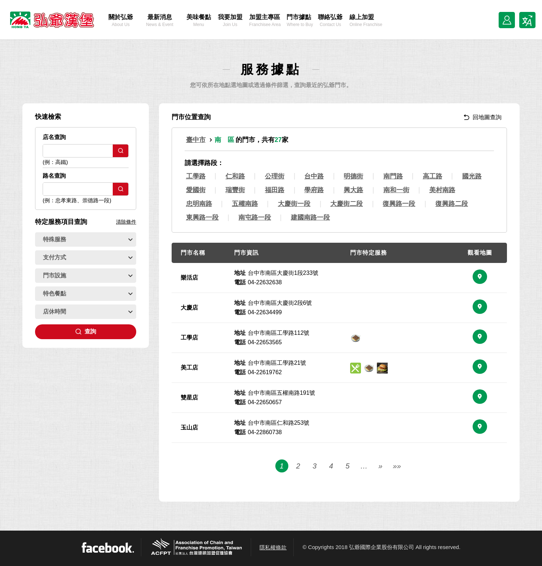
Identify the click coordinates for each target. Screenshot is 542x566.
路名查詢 (54, 176)
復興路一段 (399, 203)
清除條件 (126, 221)
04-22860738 (265, 432)
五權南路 (245, 203)
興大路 (353, 190)
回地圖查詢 (483, 117)
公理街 (274, 176)
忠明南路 (199, 203)
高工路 (432, 176)
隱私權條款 (273, 547)
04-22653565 (265, 342)
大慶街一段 (294, 203)
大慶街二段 (346, 203)
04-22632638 (265, 282)
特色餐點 (88, 293)
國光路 (472, 176)
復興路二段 (451, 203)
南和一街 (396, 190)
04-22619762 (265, 372)
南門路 (393, 176)
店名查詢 (54, 137)
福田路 (274, 190)
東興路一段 (202, 217)
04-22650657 (265, 402)
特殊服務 (88, 239)
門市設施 (88, 275)
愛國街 (196, 190)
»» (397, 483)
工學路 (196, 176)
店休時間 (88, 311)
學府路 (314, 190)
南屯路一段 (254, 217)
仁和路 (235, 176)
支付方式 (88, 257)
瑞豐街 (235, 190)
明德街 (353, 176)
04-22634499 (265, 312)
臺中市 (196, 139)
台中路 (314, 176)
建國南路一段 (310, 217)
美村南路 (442, 190)
